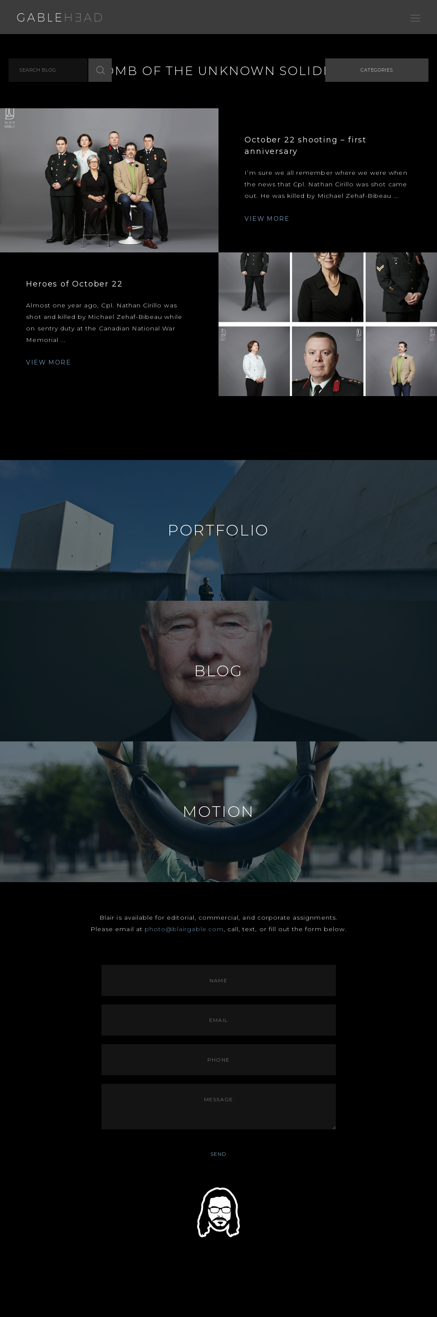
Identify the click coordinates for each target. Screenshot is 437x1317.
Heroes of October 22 (74, 284)
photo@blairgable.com (184, 929)
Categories (377, 70)
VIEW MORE (267, 219)
